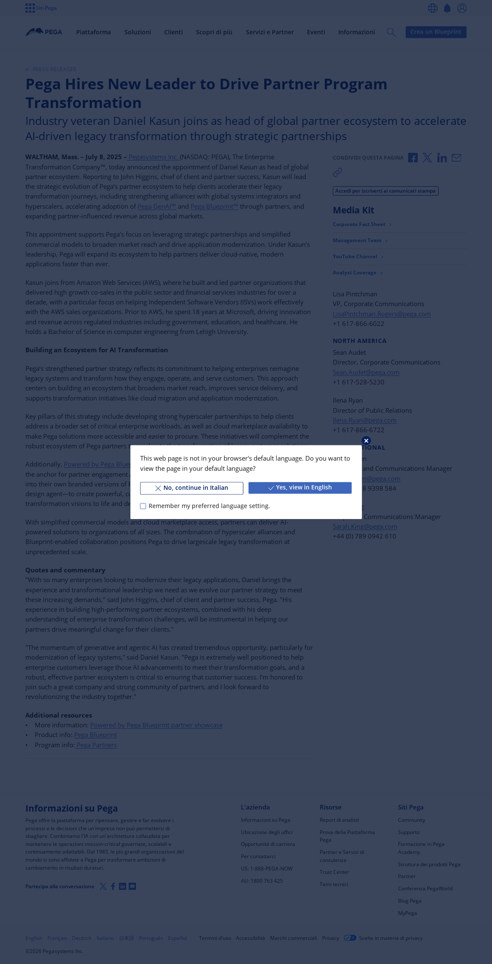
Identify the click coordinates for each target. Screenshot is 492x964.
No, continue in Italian (191, 488)
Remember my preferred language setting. (209, 506)
